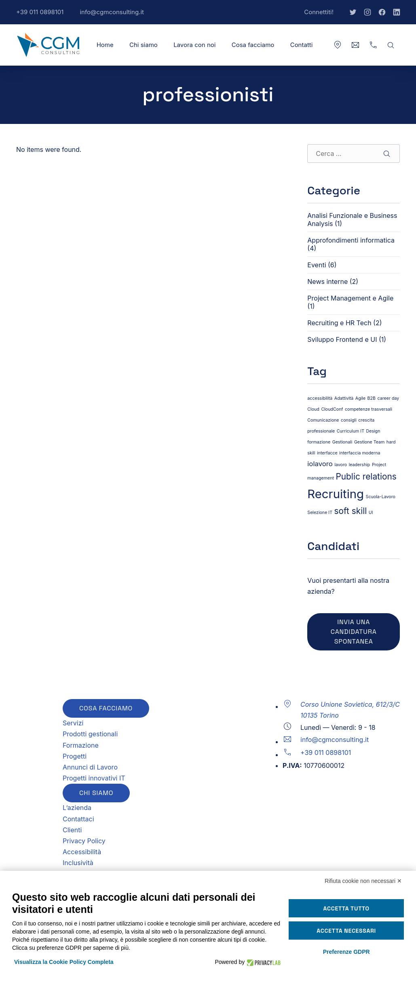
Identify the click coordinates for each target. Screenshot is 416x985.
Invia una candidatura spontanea (354, 632)
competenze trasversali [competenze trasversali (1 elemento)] (368, 409)
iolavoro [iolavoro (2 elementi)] (320, 464)
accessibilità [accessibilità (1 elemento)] (319, 398)
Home (105, 45)
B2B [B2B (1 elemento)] (371, 398)
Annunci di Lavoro (90, 767)
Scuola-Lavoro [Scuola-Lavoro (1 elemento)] (380, 496)
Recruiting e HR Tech (339, 323)
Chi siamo (143, 45)
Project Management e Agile (350, 298)
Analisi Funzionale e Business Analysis (352, 219)
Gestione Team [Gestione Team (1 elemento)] (369, 442)
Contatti (301, 45)
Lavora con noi (194, 45)
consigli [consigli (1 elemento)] (349, 420)
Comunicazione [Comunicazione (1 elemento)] (323, 420)
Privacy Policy (84, 841)
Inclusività (78, 863)
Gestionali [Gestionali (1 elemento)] (342, 442)
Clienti (72, 830)
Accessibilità (82, 852)
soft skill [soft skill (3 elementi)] (350, 511)
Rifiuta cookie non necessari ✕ (363, 881)
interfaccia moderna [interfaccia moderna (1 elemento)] (359, 453)
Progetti (75, 756)
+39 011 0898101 (44, 16)
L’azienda (77, 808)
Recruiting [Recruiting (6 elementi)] (335, 494)
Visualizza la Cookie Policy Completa (64, 962)
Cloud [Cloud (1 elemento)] (313, 409)
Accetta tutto (346, 908)
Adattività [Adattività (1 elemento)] (344, 398)
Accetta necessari (346, 930)
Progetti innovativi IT (94, 778)
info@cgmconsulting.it (116, 16)
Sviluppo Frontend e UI (342, 339)
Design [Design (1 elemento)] (373, 431)
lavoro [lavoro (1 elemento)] (340, 464)
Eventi (316, 265)
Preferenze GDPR (346, 952)
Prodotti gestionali (90, 734)
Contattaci (78, 819)
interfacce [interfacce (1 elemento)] (327, 453)
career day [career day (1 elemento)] (388, 398)
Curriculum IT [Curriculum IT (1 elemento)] (350, 431)
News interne (327, 281)
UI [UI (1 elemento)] (371, 512)
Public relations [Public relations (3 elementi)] (366, 476)
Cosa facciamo (253, 45)
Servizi (73, 723)
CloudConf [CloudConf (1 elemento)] (332, 409)
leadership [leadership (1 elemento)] (359, 464)
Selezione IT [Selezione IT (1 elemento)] (319, 512)
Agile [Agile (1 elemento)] (360, 398)
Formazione (81, 745)
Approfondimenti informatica (351, 240)
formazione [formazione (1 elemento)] (318, 442)
